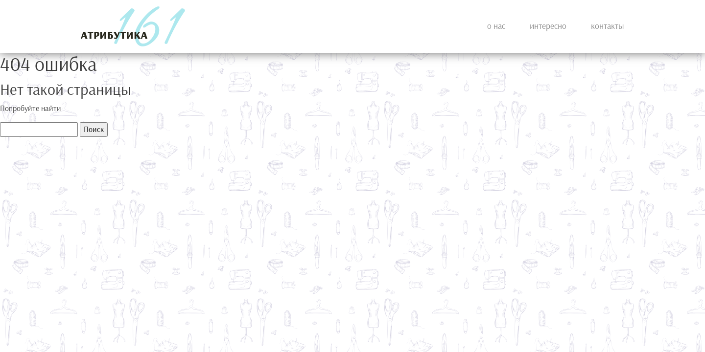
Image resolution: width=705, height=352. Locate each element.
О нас (496, 26)
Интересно (548, 26)
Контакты (607, 26)
